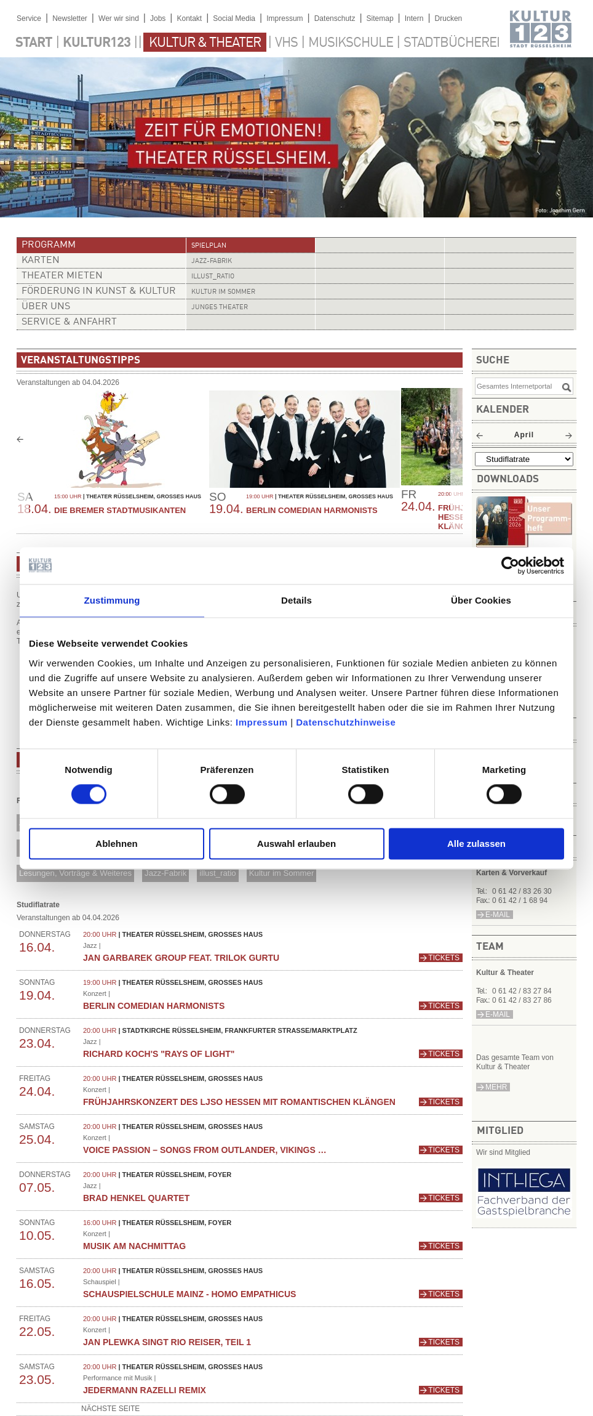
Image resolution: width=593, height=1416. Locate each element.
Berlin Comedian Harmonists (312, 510)
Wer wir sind (118, 18)
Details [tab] (296, 600)
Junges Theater (219, 307)
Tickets (444, 957)
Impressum (262, 722)
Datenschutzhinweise (346, 722)
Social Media (234, 18)
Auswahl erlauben (296, 843)
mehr (496, 1087)
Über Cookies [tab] (481, 600)
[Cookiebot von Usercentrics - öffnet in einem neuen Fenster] (510, 565)
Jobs (157, 18)
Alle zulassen (476, 843)
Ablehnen (116, 843)
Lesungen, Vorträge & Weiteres (75, 873)
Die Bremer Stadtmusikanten (120, 510)
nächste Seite (110, 1408)
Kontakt (189, 18)
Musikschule (350, 43)
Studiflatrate (38, 904)
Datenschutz (335, 18)
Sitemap (380, 18)
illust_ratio (212, 276)
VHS (286, 43)
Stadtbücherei (451, 43)
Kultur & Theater (205, 43)
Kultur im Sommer (223, 292)
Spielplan (208, 246)
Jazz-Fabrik (211, 261)
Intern (414, 18)
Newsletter (69, 18)
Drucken (449, 18)
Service (29, 18)
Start (33, 43)
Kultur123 (96, 43)
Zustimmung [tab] (112, 600)
